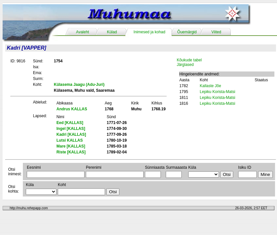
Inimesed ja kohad (149, 32)
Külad (112, 32)
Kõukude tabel (189, 60)
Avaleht (82, 32)
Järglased (185, 64)
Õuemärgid (186, 32)
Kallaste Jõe (210, 86)
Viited (216, 32)
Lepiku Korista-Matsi (217, 91)
